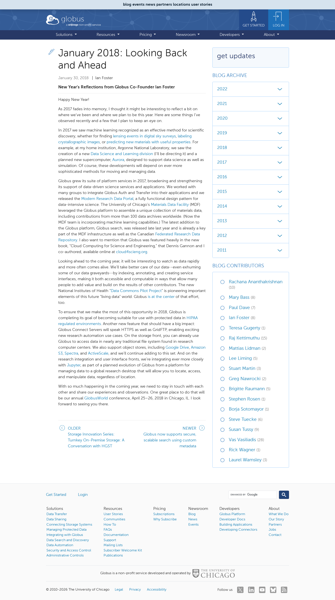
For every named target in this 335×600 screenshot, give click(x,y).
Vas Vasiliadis (246, 440)
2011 (250, 250)
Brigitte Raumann (249, 389)
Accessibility (156, 589)
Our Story (276, 519)
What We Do (279, 514)
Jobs (272, 530)
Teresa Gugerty (247, 328)
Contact (275, 535)
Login (83, 495)
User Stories (113, 514)
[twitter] (240, 590)
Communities (114, 519)
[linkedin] (251, 590)
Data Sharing (56, 519)
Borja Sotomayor (249, 409)
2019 (250, 133)
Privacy (135, 589)
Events (193, 525)
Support (110, 540)
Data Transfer (56, 514)
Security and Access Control (68, 550)
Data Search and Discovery (67, 540)
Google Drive (177, 348)
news (150, 5)
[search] (252, 494)
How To (110, 525)
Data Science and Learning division (122, 154)
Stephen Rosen (247, 399)
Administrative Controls (65, 555)
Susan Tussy (244, 429)
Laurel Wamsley (248, 460)
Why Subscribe (165, 519)
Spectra (71, 353)
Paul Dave (242, 308)
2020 (250, 118)
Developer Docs (232, 519)
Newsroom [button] (186, 35)
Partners (275, 525)
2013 (250, 221)
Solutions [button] (65, 35)
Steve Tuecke (246, 419)
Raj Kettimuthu (248, 338)
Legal (119, 589)
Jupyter (73, 365)
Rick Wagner (244, 450)
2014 (250, 206)
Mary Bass (242, 297)
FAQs (108, 530)
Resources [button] (106, 35)
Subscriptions (164, 514)
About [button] (270, 35)
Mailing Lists (113, 545)
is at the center (161, 297)
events (138, 5)
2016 (250, 177)
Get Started (56, 495)
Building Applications (235, 525)
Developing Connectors (238, 530)
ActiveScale (98, 353)
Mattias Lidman (247, 348)
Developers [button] (230, 35)
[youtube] (262, 590)
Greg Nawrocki (247, 379)
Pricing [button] (146, 35)
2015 (250, 191)
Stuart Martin (245, 368)
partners (164, 5)
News (192, 519)
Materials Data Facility (170, 205)
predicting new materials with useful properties (148, 142)
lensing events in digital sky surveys (144, 136)
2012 (250, 235)
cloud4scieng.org (131, 252)
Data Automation (59, 545)
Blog (192, 514)
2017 (250, 162)
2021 (250, 104)
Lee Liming (243, 358)
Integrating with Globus (64, 535)
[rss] (284, 590)
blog (127, 5)
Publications (113, 555)
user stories (201, 5)
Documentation (116, 535)
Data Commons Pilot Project (136, 291)
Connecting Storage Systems (69, 525)
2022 (250, 89)
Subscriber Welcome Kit (123, 550)
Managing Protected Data (66, 530)
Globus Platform (232, 514)
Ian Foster (242, 318)
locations (181, 5)
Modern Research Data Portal (107, 199)
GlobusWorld (96, 398)
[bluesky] (273, 590)
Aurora (118, 160)
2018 (250, 147)
